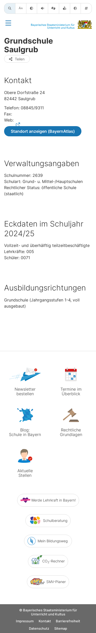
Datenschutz (39, 628)
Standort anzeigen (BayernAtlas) (43, 131)
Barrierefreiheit (68, 621)
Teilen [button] (16, 59)
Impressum (25, 621)
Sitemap (60, 628)
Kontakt (45, 621)
